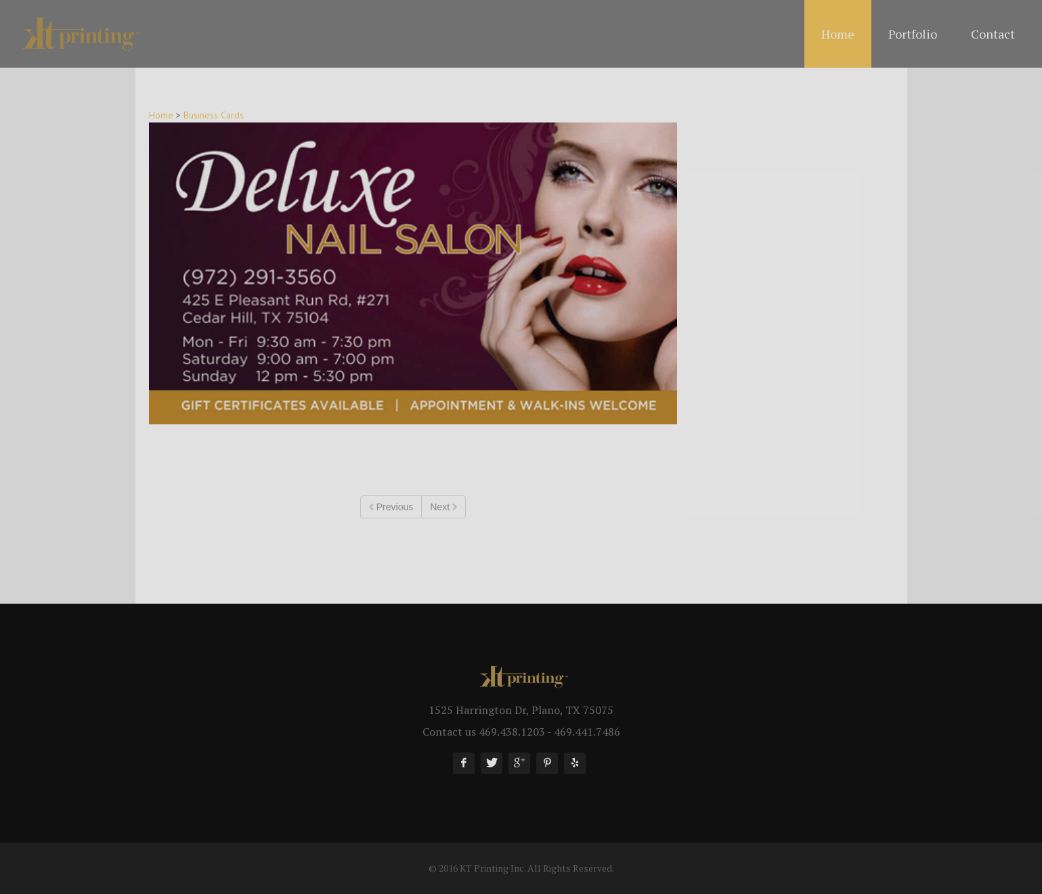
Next (443, 507)
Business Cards (213, 115)
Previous (391, 507)
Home (161, 115)
